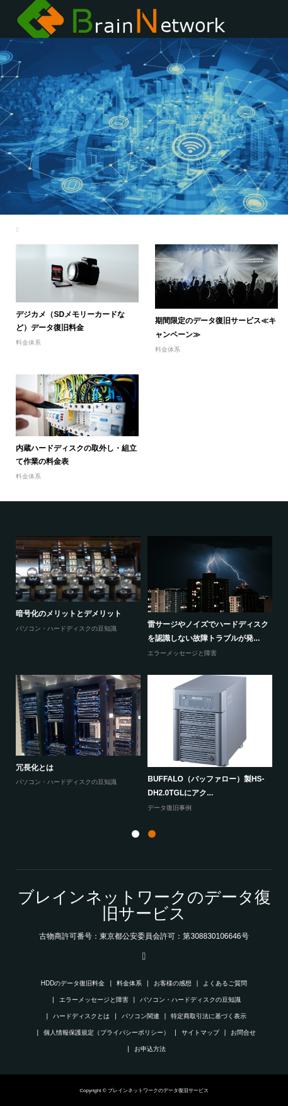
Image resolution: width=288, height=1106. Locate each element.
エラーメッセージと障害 (182, 653)
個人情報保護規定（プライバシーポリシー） (106, 1032)
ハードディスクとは (81, 1016)
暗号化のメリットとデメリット (69, 613)
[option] (147, 675)
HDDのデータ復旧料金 (73, 983)
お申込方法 (150, 1048)
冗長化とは (35, 767)
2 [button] (152, 834)
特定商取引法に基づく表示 (208, 1016)
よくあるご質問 (225, 983)
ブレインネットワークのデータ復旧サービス (144, 905)
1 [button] (135, 834)
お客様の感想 (173, 983)
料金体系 (28, 342)
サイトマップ (200, 1032)
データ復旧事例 (169, 807)
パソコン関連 (140, 1016)
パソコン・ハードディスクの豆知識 (66, 628)
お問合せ (243, 1032)
